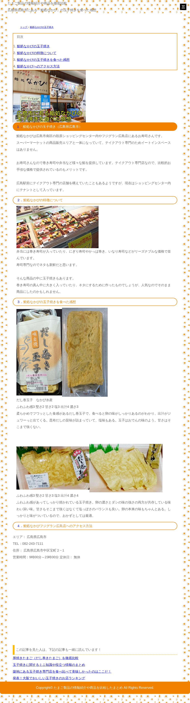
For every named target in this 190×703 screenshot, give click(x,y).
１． (19, 126)
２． (20, 200)
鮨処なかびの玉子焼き (42, 27)
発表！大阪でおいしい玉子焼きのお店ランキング (49, 678)
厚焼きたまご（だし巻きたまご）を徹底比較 (45, 658)
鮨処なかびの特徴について (36, 53)
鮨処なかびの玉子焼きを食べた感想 (43, 60)
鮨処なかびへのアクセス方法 (38, 66)
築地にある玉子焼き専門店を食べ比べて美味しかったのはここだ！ (62, 671)
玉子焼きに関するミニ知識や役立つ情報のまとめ (49, 665)
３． (20, 302)
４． (20, 526)
